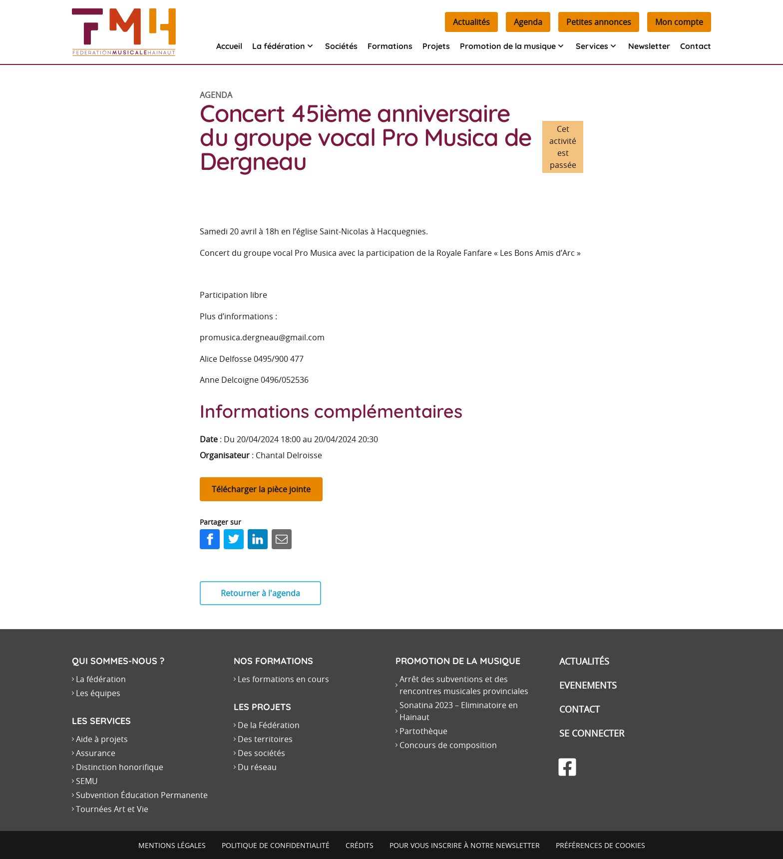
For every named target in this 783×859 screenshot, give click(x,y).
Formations (390, 46)
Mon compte (679, 21)
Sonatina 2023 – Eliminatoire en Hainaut (458, 711)
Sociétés (341, 46)
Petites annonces (598, 21)
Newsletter (649, 46)
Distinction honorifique (119, 767)
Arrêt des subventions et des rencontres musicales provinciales (463, 685)
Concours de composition (448, 745)
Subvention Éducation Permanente (142, 795)
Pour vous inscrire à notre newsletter (465, 845)
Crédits (360, 845)
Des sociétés (261, 753)
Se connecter (591, 733)
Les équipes (98, 693)
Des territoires (265, 739)
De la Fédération (269, 725)
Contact (695, 46)
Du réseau (257, 767)
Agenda (528, 21)
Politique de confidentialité (276, 845)
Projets (436, 46)
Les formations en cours (283, 679)
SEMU (87, 781)
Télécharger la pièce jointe (261, 489)
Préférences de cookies (600, 845)
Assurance (95, 753)
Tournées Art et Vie (112, 809)
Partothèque (423, 731)
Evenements (588, 685)
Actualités (471, 21)
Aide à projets (102, 739)
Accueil (229, 46)
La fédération (101, 679)
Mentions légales (172, 845)
